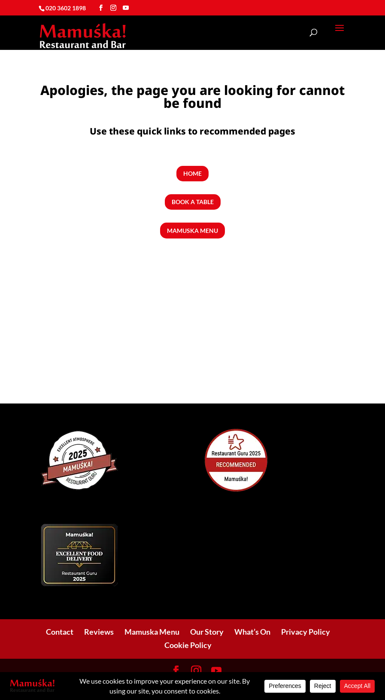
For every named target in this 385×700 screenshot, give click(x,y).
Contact (59, 631)
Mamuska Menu (192, 230)
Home (192, 173)
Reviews (99, 631)
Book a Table (193, 201)
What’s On (252, 631)
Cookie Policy (188, 645)
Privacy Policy (305, 631)
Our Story (207, 631)
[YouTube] (126, 8)
